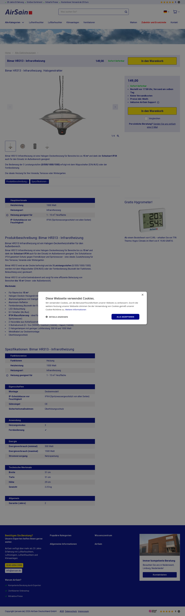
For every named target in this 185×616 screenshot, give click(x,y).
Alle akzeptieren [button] (125, 316)
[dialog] (92, 307)
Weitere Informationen (76, 309)
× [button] (142, 295)
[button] (57, 316)
